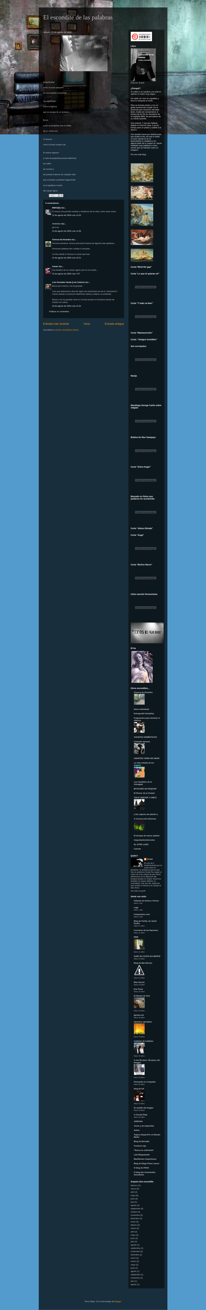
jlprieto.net (139, 1015)
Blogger (117, 1301)
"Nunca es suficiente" (144, 1150)
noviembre (135, 1215)
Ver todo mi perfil (138, 891)
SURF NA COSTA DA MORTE (147, 956)
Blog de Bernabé (141, 1141)
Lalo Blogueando (142, 1155)
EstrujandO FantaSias (144, 713)
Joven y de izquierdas (144, 1126)
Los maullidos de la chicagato (143, 783)
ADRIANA (138, 1121)
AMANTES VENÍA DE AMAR (146, 758)
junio (133, 1199)
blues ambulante (141, 709)
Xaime (137, 1130)
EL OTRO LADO (141, 844)
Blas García (139, 982)
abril (132, 1192)
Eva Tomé (138, 989)
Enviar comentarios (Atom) (67, 330)
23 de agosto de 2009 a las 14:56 (66, 231)
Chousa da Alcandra (61, 239)
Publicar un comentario (59, 311)
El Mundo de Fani (142, 996)
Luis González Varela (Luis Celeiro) (68, 282)
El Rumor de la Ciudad (144, 793)
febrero (134, 1185)
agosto (134, 1205)
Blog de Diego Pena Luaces (146, 1163)
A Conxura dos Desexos (145, 819)
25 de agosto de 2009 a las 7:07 (66, 274)
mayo (133, 1195)
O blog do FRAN (141, 1168)
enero (133, 1222)
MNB (136, 937)
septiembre (135, 1208)
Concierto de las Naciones (146, 930)
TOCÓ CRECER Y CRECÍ (145, 797)
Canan (55, 266)
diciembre (135, 1218)
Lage (136, 907)
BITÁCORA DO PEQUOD (145, 789)
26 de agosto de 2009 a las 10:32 (66, 306)
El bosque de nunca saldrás (147, 836)
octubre (134, 1212)
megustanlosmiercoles (144, 840)
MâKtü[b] (56, 208)
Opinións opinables (143, 1022)
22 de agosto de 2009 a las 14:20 (66, 215)
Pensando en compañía (145, 1082)
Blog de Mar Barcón (143, 963)
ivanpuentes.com (142, 914)
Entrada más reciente (56, 323)
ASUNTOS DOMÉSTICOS (145, 737)
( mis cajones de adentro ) (146, 814)
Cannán (137, 849)
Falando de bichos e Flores (146, 901)
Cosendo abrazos (142, 741)
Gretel (150, 859)
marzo (133, 1189)
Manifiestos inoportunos (145, 1159)
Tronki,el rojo (140, 1146)
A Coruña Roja (140, 1115)
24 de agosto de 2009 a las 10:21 (66, 258)
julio (132, 1202)
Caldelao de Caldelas (143, 1041)
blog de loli (139, 1089)
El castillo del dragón (143, 1108)
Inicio (87, 323)
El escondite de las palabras (78, 17)
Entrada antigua (114, 323)
